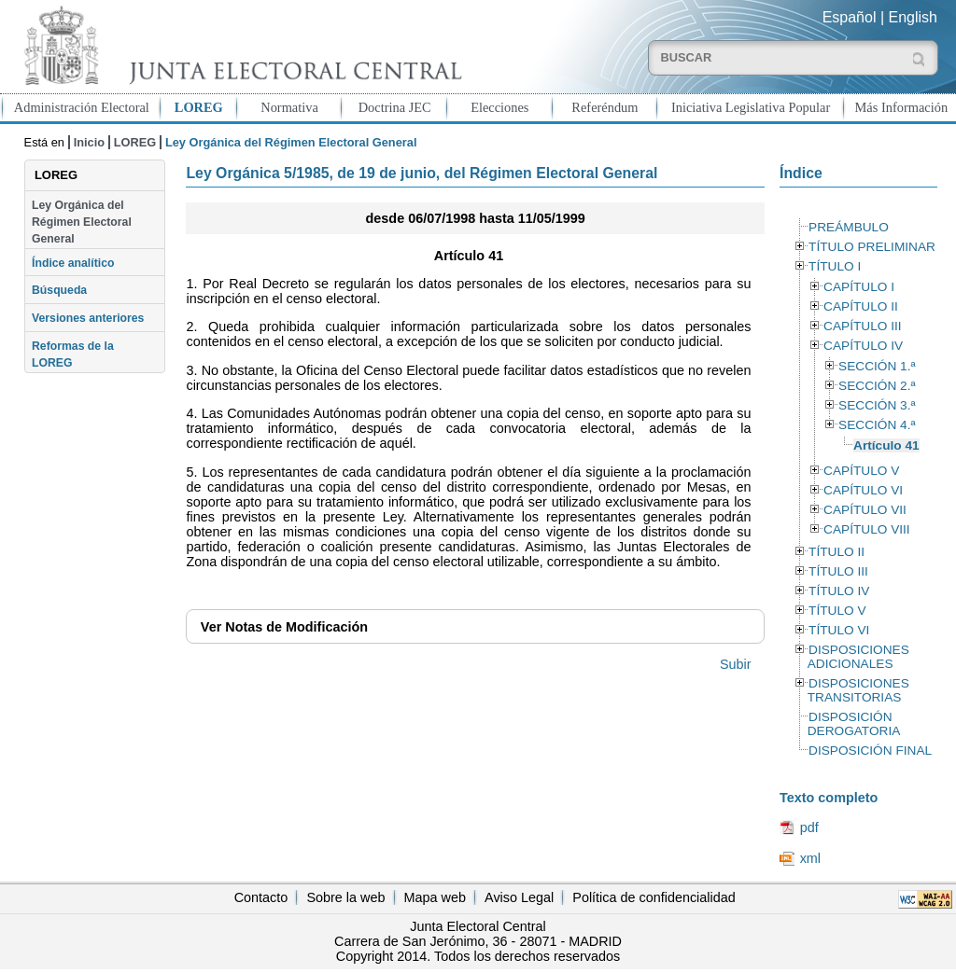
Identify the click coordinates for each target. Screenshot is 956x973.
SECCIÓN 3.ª (876, 405)
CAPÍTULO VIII (866, 529)
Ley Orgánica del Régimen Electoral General (82, 222)
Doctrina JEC (394, 107)
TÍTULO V (836, 611)
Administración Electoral (81, 107)
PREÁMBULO (848, 227)
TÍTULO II (836, 552)
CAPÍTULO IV (863, 346)
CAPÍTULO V (861, 471)
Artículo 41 (886, 445)
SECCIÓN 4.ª (876, 425)
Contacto (261, 897)
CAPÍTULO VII (865, 510)
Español (849, 17)
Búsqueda (59, 290)
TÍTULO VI (838, 630)
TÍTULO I (834, 266)
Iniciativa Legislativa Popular (750, 107)
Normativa (289, 107)
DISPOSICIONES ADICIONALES (858, 657)
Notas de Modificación (284, 626)
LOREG (199, 107)
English (913, 17)
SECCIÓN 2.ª (876, 386)
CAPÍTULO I (858, 287)
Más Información (902, 107)
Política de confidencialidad (653, 897)
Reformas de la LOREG (73, 354)
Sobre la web (345, 897)
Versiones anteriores (88, 318)
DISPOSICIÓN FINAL (870, 751)
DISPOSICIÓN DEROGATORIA (854, 724)
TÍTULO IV (838, 591)
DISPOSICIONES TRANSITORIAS (858, 690)
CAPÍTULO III (862, 326)
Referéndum (604, 107)
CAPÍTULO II (860, 306)
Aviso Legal (519, 897)
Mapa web (435, 897)
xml (810, 858)
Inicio (89, 142)
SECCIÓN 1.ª (876, 366)
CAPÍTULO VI (863, 490)
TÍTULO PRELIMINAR (871, 247)
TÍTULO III (838, 571)
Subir (736, 664)
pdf (809, 827)
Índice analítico (73, 263)
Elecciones (499, 107)
